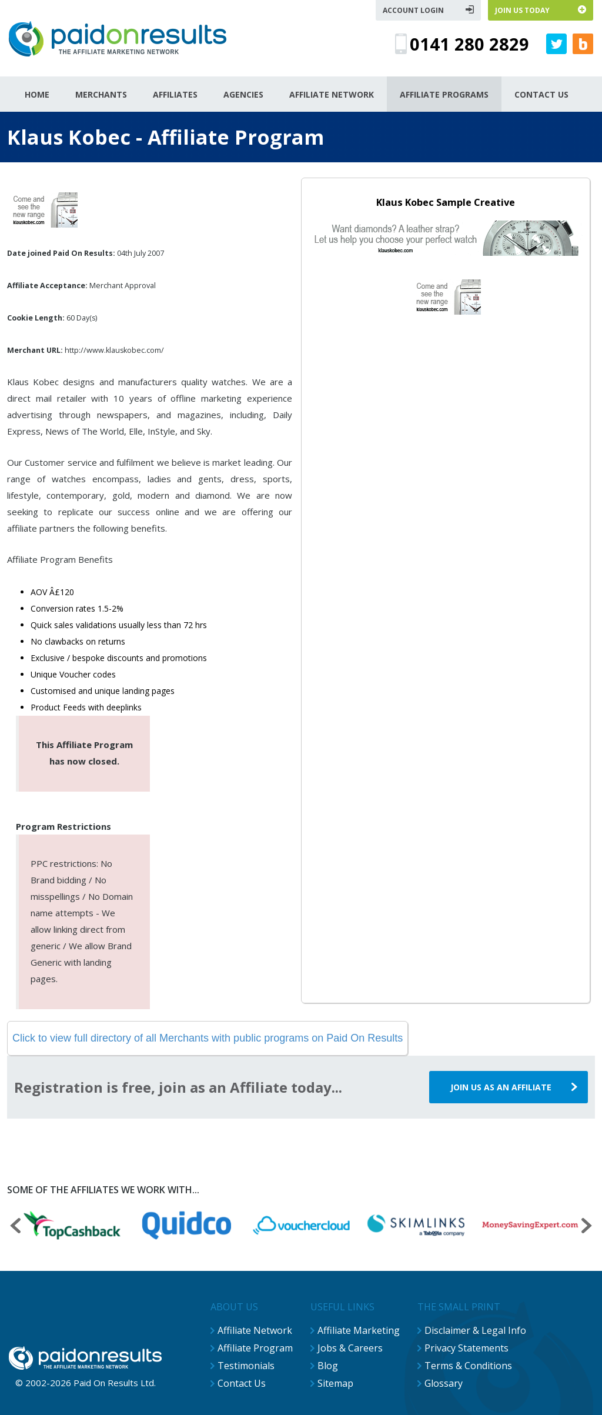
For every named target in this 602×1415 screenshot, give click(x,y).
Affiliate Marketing (358, 1330)
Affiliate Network (255, 1330)
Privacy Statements (466, 1347)
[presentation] (15, 1227)
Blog (327, 1365)
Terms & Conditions (468, 1365)
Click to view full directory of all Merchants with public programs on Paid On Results (207, 1038)
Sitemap (335, 1383)
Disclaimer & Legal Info (475, 1330)
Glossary (443, 1383)
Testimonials (246, 1365)
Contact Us (242, 1383)
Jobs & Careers (350, 1347)
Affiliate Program (255, 1347)
